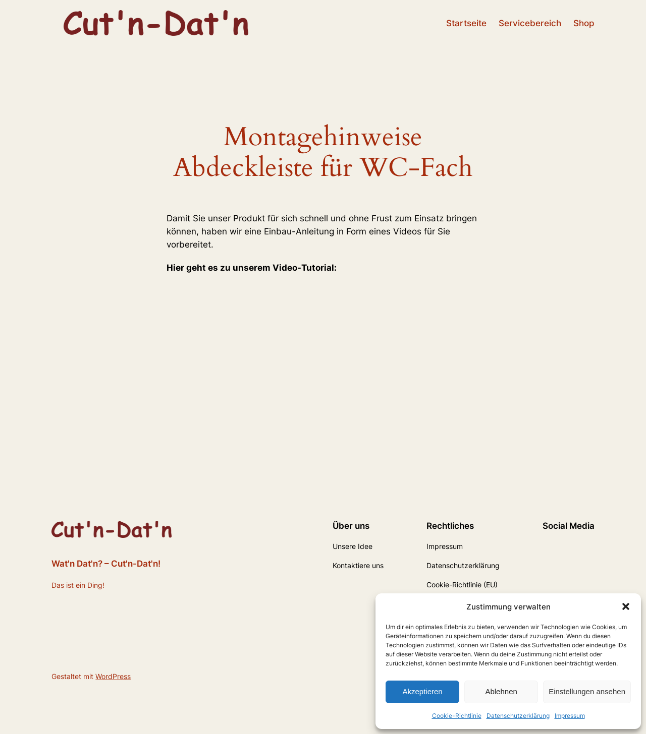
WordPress (113, 676)
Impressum (570, 715)
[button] (626, 606)
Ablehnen (501, 691)
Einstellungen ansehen (587, 691)
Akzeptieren (422, 691)
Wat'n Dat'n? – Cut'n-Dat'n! (105, 564)
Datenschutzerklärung (518, 715)
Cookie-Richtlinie (456, 715)
